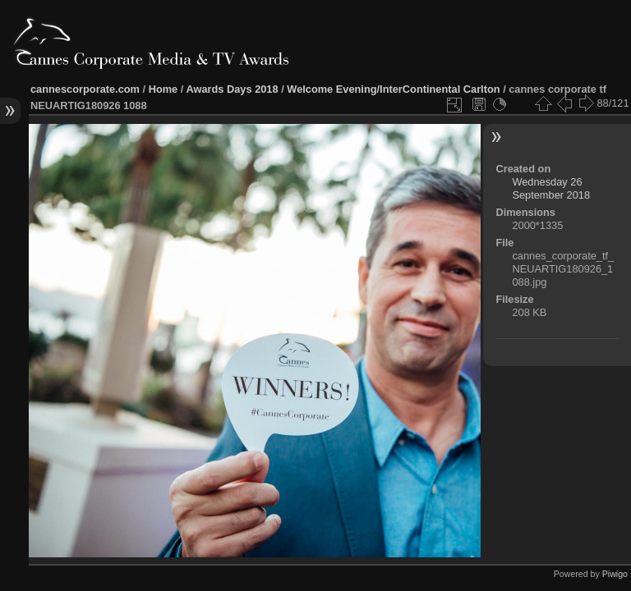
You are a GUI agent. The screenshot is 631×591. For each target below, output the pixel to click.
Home (163, 89)
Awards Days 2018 (232, 89)
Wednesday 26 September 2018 (551, 188)
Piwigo (615, 574)
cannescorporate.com (85, 89)
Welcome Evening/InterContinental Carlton (393, 89)
